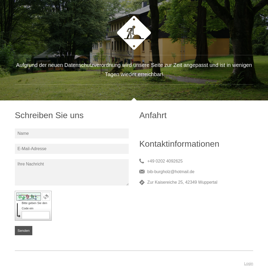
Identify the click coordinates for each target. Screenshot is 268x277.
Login (248, 263)
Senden (23, 231)
